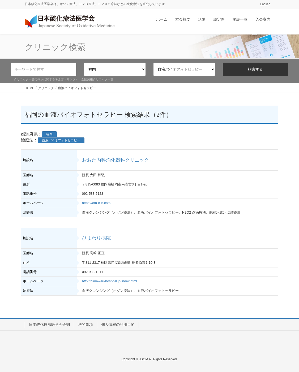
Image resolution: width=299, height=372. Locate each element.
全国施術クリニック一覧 (97, 79)
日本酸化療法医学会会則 (49, 324)
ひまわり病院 (96, 238)
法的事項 (85, 324)
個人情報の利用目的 (118, 324)
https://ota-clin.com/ (97, 203)
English (265, 4)
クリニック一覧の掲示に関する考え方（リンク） (46, 79)
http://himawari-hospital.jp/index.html (109, 281)
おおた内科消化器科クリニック (115, 160)
